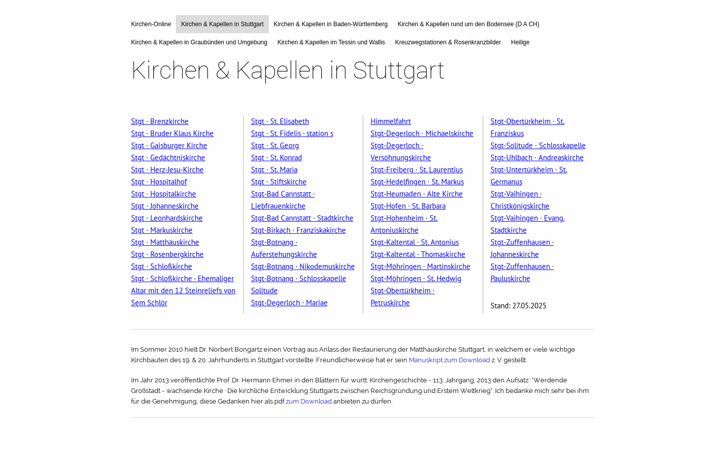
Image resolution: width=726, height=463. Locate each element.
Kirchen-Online (151, 24)
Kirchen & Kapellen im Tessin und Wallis (331, 42)
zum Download (309, 401)
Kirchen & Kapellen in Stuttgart (222, 24)
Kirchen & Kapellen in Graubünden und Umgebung (199, 42)
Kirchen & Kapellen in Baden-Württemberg (331, 24)
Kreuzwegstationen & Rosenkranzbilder (448, 42)
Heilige (520, 42)
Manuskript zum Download (450, 360)
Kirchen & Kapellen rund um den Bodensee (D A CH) (468, 24)
